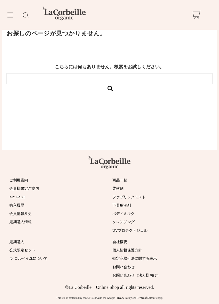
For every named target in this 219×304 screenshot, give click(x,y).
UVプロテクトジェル (129, 230)
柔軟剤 (117, 188)
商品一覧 (119, 180)
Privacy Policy (124, 297)
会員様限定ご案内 (24, 188)
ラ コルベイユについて (28, 258)
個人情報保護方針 (127, 250)
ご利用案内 (18, 180)
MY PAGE (17, 197)
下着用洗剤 (121, 205)
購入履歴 (16, 205)
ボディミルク (123, 213)
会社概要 (119, 242)
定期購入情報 (20, 222)
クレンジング (123, 222)
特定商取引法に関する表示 (134, 258)
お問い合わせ (123, 267)
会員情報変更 (20, 213)
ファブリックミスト (129, 197)
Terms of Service (146, 297)
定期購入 (16, 242)
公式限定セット (22, 250)
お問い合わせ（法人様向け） (136, 275)
